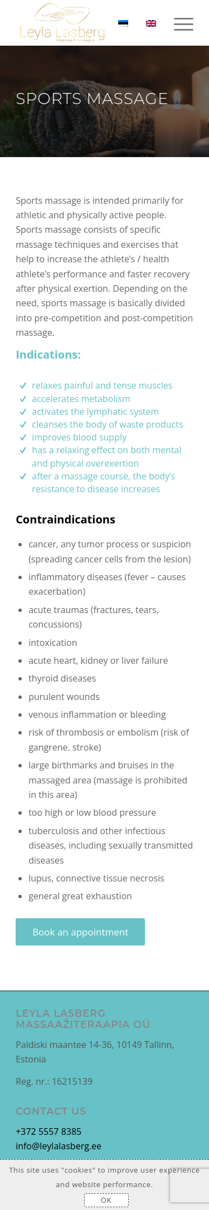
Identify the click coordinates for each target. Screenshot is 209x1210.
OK (106, 1200)
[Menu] (178, 23)
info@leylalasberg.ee (58, 1146)
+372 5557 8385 (48, 1131)
